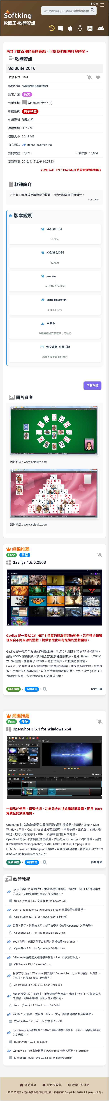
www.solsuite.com (36, 462)
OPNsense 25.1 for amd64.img (33, 964)
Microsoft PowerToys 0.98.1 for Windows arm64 (43, 1057)
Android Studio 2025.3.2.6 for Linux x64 (38, 985)
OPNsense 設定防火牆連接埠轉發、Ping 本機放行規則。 (47, 957)
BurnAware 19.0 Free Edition (31, 1041)
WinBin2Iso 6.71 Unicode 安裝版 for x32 (38, 1021)
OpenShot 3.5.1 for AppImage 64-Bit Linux (39, 932)
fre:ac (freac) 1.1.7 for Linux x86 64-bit (37, 1005)
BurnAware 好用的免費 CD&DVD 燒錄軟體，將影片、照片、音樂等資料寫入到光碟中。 (57, 1033)
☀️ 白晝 (94, 3)
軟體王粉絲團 (78, 1085)
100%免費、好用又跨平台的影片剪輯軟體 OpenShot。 (45, 941)
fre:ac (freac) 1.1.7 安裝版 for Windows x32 (40, 901)
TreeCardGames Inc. (37, 145)
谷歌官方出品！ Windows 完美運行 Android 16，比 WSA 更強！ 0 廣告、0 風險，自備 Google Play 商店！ (56, 976)
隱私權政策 (52, 1085)
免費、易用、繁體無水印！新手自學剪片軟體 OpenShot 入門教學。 (53, 925)
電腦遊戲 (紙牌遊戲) (35, 86)
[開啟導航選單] (103, 5)
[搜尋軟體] (69, 10)
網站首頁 (28, 1085)
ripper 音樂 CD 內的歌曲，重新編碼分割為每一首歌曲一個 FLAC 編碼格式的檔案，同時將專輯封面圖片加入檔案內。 (57, 892)
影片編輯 (96, 862)
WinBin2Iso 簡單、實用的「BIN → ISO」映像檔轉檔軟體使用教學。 (53, 1014)
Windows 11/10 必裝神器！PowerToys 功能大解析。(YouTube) (51, 1050)
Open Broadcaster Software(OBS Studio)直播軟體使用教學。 (49, 909)
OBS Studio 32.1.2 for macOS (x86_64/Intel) (40, 916)
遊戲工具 (96, 689)
